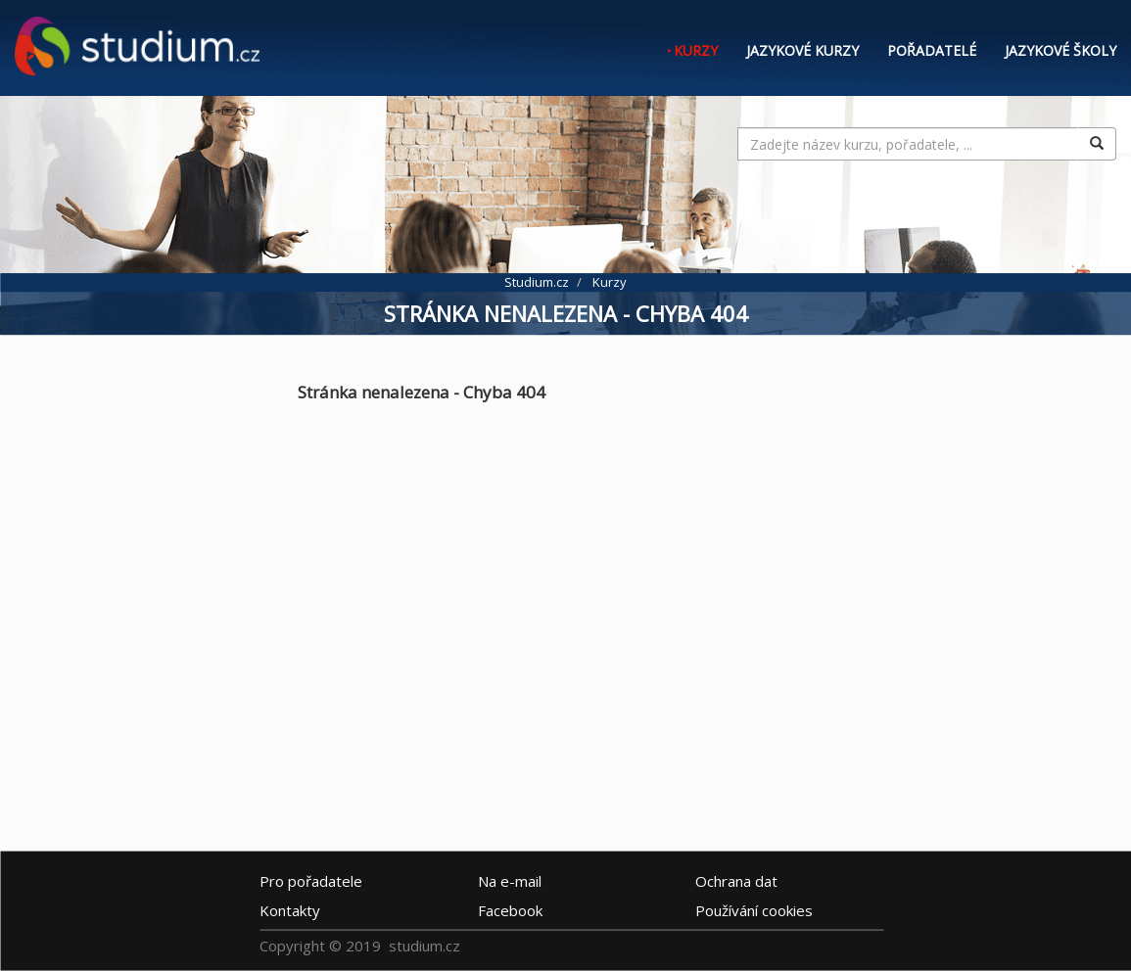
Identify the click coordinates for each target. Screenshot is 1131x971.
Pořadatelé (931, 50)
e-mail (510, 881)
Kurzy (696, 50)
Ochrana (736, 881)
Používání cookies (754, 910)
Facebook (510, 910)
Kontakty (289, 910)
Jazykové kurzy (802, 50)
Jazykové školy (1060, 50)
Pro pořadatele (310, 881)
